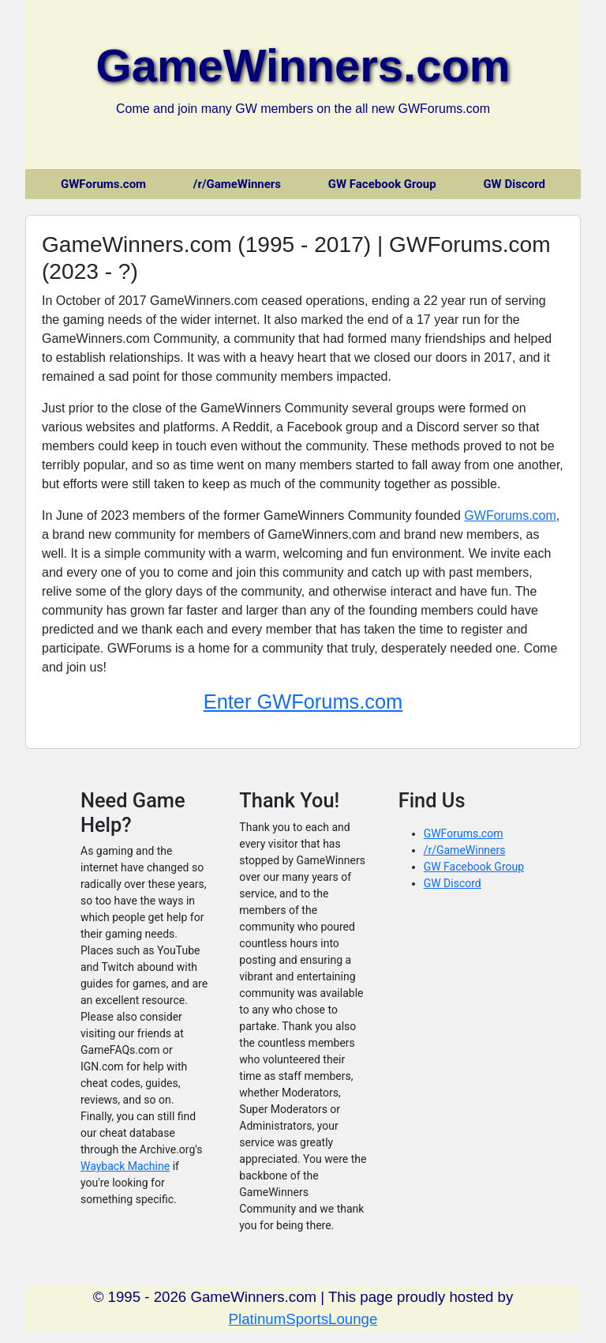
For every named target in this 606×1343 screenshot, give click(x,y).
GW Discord (514, 184)
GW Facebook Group (382, 184)
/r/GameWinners (237, 184)
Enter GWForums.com (303, 701)
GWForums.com (103, 184)
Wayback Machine (125, 1166)
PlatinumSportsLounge (303, 1319)
